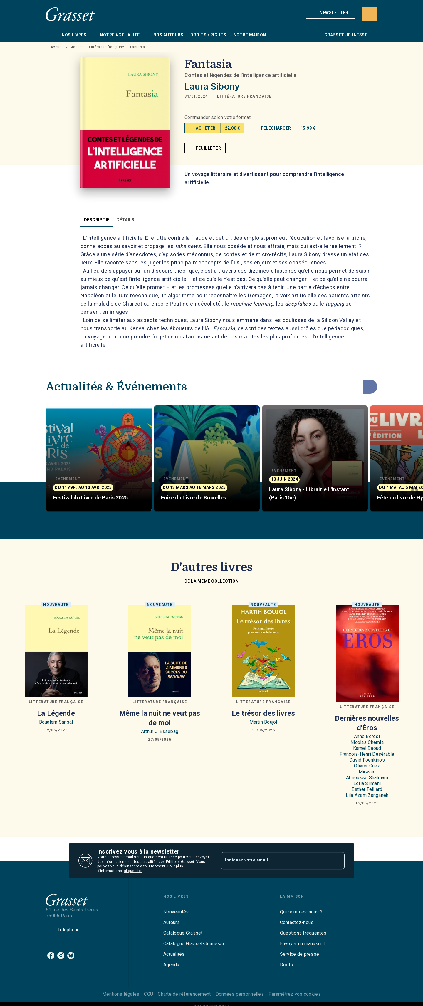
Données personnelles (240, 994)
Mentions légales (120, 994)
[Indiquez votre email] (275, 860)
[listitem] (51, 955)
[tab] (52, 35)
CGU (148, 994)
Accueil (57, 47)
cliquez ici (133, 871)
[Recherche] (369, 14)
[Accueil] (70, 14)
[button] (330, 13)
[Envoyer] (337, 861)
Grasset (76, 47)
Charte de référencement (184, 994)
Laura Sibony (211, 86)
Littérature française (106, 47)
